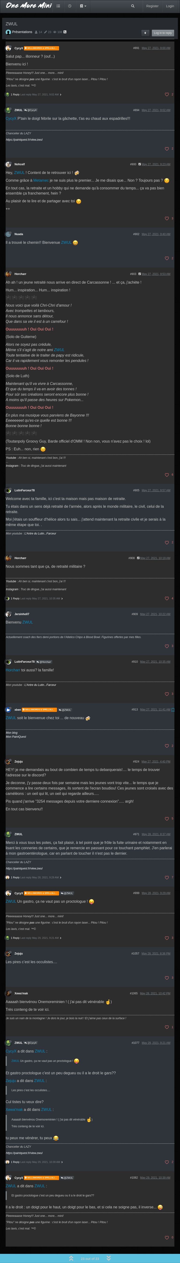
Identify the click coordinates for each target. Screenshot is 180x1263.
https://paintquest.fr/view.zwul (24, 126)
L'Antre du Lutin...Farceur (40, 520)
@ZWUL (65, 697)
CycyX (19, 35)
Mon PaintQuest (16, 723)
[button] (83, 6)
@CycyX (30, 97)
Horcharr (20, 261)
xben (18, 696)
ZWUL (18, 97)
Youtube (11, 444)
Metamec (41, 167)
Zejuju (19, 748)
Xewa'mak (21, 980)
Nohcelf (20, 151)
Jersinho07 (22, 601)
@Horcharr (44, 649)
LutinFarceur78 (25, 477)
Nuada (19, 221)
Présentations (22, 19)
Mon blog (11, 719)
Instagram (12, 452)
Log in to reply (163, 20)
